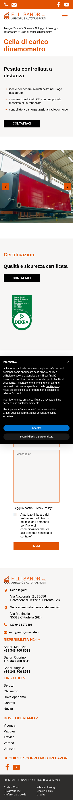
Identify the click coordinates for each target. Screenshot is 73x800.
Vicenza (9, 725)
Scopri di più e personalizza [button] (36, 436)
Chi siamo (11, 691)
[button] (5, 186)
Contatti (9, 703)
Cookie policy (45, 790)
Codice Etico (11, 787)
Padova (9, 731)
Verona (9, 743)
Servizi (9, 685)
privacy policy (47, 372)
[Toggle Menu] (65, 15)
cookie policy (53, 386)
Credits (41, 794)
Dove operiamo (15, 697)
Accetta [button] (36, 428)
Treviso (9, 737)
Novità (8, 709)
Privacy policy (12, 790)
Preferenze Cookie (15, 794)
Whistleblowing (46, 787)
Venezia (9, 749)
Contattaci (22, 123)
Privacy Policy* (43, 508)
